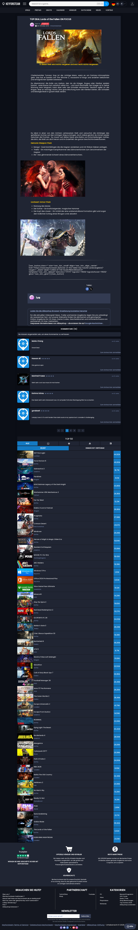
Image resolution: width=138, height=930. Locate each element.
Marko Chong (37, 341)
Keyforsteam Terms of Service (15, 925)
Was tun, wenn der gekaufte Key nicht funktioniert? (20, 900)
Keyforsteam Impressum (65, 925)
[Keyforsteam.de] (11, 3)
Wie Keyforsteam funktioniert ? (13, 896)
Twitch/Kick (63, 894)
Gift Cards (123, 896)
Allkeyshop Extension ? (10, 907)
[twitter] (91, 289)
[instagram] (76, 927)
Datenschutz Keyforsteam (41, 925)
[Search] (106, 3)
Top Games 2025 (126, 903)
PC (101, 894)
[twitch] (61, 927)
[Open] (24, 3)
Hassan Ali (36, 358)
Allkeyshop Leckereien (127, 905)
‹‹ (58, 430)
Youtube (92, 894)
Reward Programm (126, 894)
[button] (132, 3)
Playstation (104, 900)
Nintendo (103, 904)
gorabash (36, 411)
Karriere (81, 925)
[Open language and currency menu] (118, 3)
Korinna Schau (38, 393)
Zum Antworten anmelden (110, 352)
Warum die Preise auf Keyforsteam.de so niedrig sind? (21, 898)
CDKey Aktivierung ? (9, 903)
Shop (61, 896)
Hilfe (130, 926)
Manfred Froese (38, 376)
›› (82, 430)
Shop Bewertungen (126, 900)
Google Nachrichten (94, 323)
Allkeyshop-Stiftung (95, 925)
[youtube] (73, 927)
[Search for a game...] (69, 3)
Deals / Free (124, 898)
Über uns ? (6, 894)
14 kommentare (55, 26)
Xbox (102, 897)
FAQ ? (4, 905)
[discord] (64, 927)
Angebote (45, 24)
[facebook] (87, 289)
